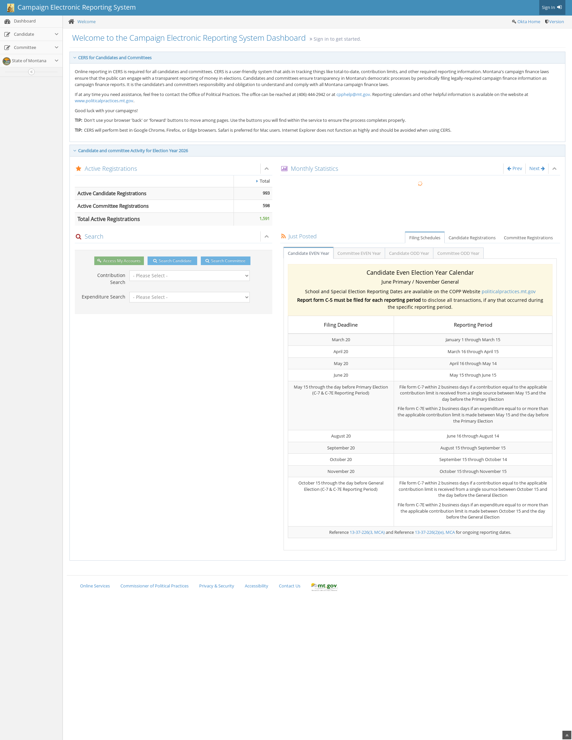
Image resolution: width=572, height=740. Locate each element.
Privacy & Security (216, 586)
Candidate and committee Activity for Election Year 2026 (130, 151)
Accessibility (256, 586)
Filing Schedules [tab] (424, 238)
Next (537, 168)
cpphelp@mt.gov (353, 94)
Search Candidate (172, 260)
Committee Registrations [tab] (528, 238)
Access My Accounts (119, 260)
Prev (514, 168)
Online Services (95, 586)
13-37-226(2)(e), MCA (435, 532)
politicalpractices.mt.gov (509, 291)
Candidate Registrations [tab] (472, 238)
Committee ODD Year (458, 253)
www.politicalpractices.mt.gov (104, 101)
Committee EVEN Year (359, 253)
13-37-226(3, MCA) (367, 532)
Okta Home (528, 21)
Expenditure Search (103, 297)
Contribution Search (111, 278)
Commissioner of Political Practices (154, 586)
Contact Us (289, 586)
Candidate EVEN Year (308, 253)
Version (556, 21)
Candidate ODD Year (409, 253)
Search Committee (225, 260)
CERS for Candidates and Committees (112, 58)
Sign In (552, 7)
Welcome (86, 21)
